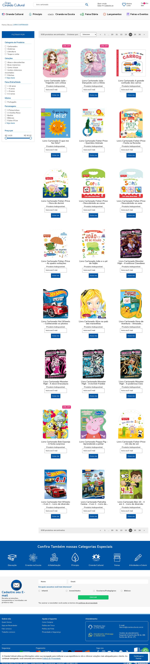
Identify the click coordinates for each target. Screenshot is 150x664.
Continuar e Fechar (138, 657)
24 (130, 34)
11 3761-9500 (99, 628)
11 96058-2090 (99, 636)
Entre (99, 6)
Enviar (93, 597)
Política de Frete (48, 629)
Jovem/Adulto (75, 591)
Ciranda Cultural (13, 14)
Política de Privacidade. (51, 658)
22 (121, 34)
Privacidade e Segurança (51, 632)
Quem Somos (7, 622)
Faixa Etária (89, 14)
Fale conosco (7, 629)
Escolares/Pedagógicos (106, 591)
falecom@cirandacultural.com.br (131, 627)
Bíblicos (127, 591)
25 (135, 34)
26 (140, 34)
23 (126, 34)
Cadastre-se (108, 6)
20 (112, 34)
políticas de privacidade (87, 603)
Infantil (45, 591)
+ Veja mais (10, 78)
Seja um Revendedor (9, 626)
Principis (35, 14)
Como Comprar (47, 622)
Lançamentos (112, 14)
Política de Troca (48, 626)
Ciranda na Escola (61, 14)
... (108, 34)
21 (117, 34)
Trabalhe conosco (8, 632)
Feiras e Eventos (137, 14)
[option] (12, 559)
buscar (86, 4)
